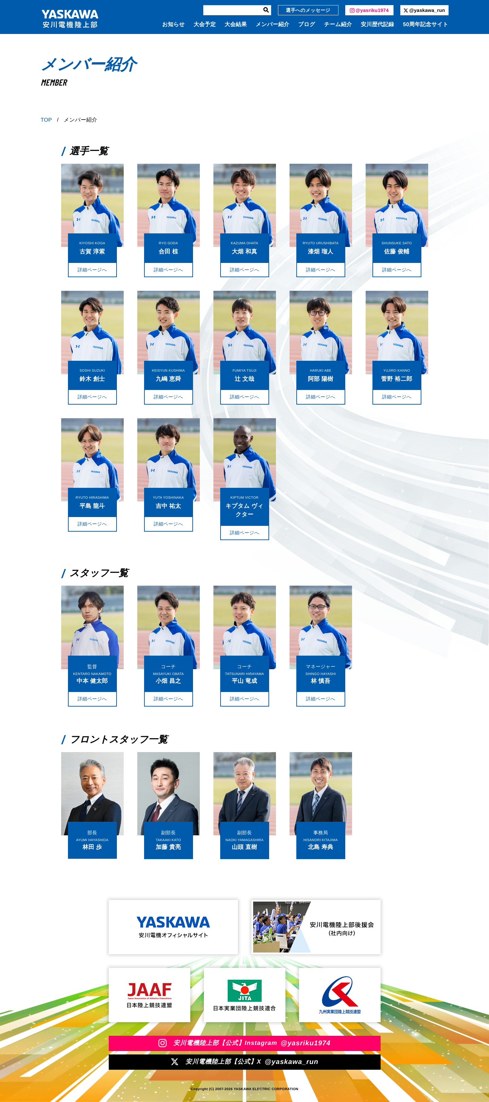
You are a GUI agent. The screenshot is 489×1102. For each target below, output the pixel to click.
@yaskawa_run (424, 10)
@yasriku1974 (369, 10)
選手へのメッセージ (308, 10)
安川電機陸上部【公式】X (244, 1061)
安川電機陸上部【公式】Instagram (244, 1043)
